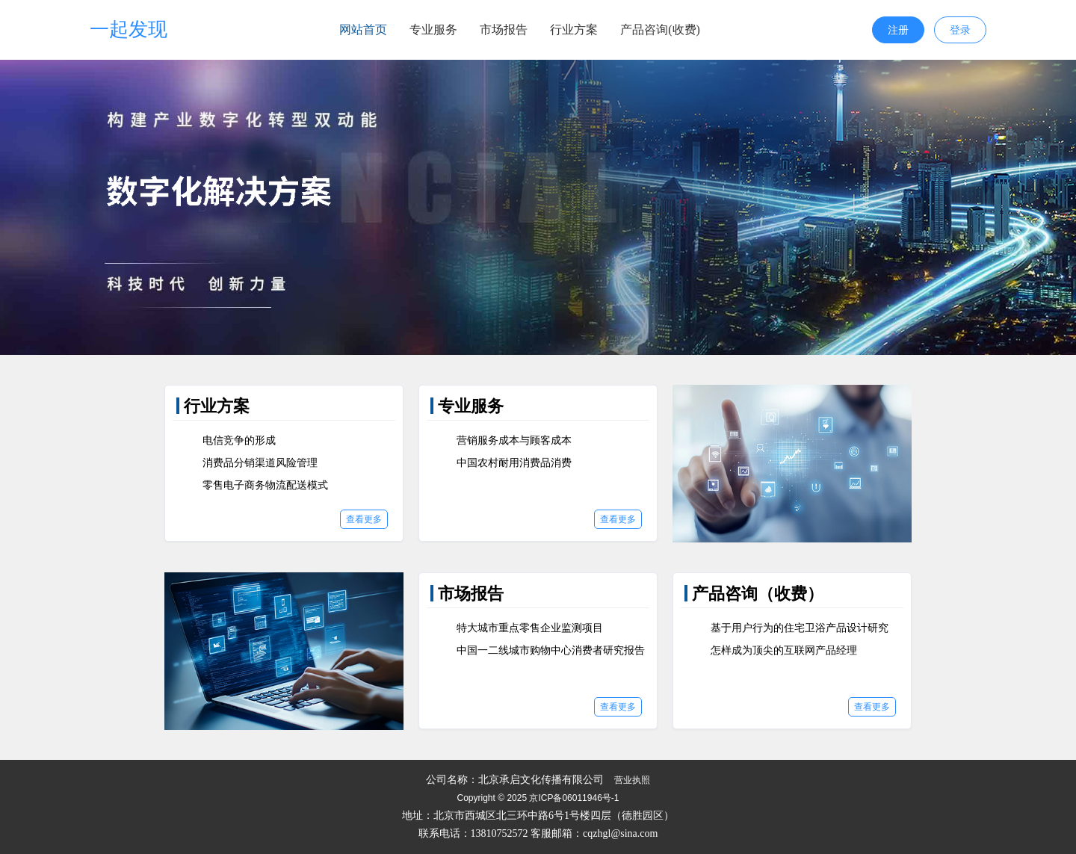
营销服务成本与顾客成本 (514, 440)
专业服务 (433, 29)
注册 (898, 30)
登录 (960, 30)
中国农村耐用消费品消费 (514, 462)
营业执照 (632, 780)
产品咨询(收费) (660, 29)
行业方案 (574, 29)
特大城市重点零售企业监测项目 (530, 628)
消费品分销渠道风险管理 (260, 462)
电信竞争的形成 (239, 440)
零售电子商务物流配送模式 (265, 485)
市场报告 (504, 29)
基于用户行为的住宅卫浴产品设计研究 (799, 628)
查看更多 (364, 519)
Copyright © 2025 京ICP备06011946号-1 (538, 798)
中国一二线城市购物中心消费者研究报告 (551, 650)
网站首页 (363, 29)
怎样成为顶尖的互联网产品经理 (784, 650)
